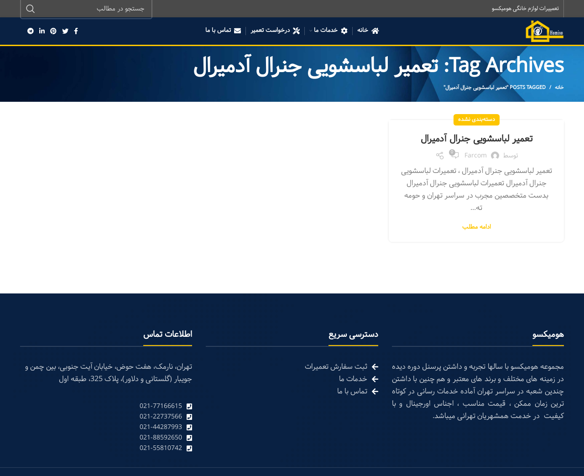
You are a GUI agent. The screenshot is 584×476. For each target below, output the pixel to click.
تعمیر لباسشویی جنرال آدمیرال (476, 140)
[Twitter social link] (65, 32)
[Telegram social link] (30, 32)
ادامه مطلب (476, 228)
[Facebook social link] (76, 32)
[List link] (106, 407)
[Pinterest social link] (53, 32)
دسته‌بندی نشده (476, 120)
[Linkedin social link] (41, 32)
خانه (559, 88)
